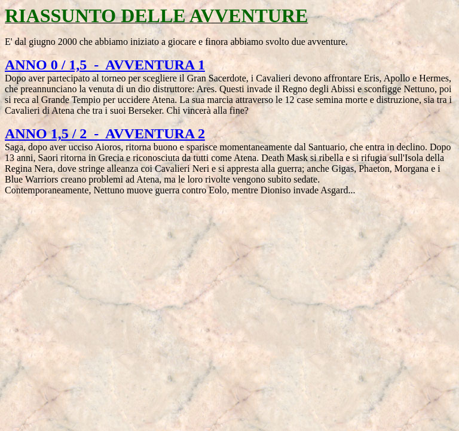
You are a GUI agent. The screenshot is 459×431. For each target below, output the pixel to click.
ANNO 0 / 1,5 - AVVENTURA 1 (105, 64)
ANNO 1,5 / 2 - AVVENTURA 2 (105, 133)
